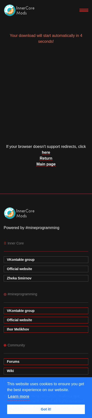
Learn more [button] (18, 396)
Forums (13, 361)
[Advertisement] (46, 96)
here (46, 152)
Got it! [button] (46, 409)
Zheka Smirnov (19, 278)
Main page (45, 164)
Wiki (10, 371)
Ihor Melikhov (18, 329)
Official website (19, 269)
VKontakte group (21, 260)
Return (46, 158)
